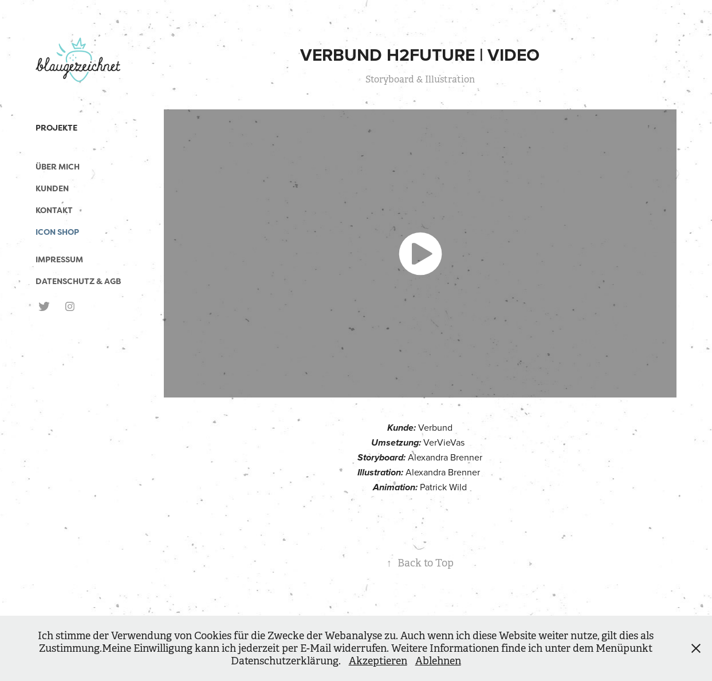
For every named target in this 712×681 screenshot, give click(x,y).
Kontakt (54, 210)
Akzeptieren (378, 661)
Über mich (58, 167)
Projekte (56, 128)
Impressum (59, 259)
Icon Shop (57, 232)
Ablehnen (438, 661)
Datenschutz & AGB (78, 281)
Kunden (52, 188)
